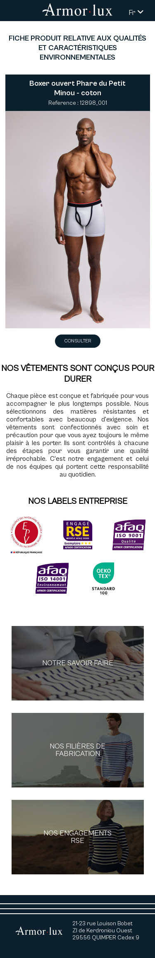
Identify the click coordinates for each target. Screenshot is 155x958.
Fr (136, 12)
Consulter (77, 341)
